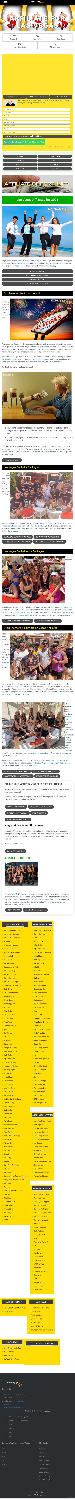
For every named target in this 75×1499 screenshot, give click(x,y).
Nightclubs (20, 164)
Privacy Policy (10, 147)
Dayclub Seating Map (45, 1480)
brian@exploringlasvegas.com (35, 910)
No (41, 136)
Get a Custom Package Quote (47, 537)
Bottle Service (55, 156)
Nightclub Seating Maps (46, 1476)
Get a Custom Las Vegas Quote (16, 771)
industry (36, 261)
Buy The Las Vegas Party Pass (45, 771)
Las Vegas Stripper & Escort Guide (17, 776)
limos (67, 523)
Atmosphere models (40, 753)
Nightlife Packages (14, 97)
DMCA (3, 1449)
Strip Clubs (20, 168)
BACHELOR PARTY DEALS (16, 807)
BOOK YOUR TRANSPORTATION (18, 819)
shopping (8, 612)
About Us (4, 1464)
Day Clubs (42, 1453)
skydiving (41, 526)
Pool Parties (54, 164)
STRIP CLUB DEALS (39, 813)
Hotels (11, 1417)
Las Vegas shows (64, 357)
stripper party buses (9, 526)
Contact (4, 1461)
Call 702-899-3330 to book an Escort (49, 542)
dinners (21, 615)
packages (5, 662)
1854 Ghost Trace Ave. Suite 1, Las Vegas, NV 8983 (14, 1396)
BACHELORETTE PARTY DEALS (41, 807)
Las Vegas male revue (61, 612)
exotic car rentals (38, 362)
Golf (10, 1436)
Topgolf (13, 528)
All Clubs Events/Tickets (37, 97)
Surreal (12, 894)
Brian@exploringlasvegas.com (13, 1407)
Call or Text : (8, 1401)
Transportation (25, 1417)
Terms (3, 1457)
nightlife (19, 261)
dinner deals (34, 523)
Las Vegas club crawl (55, 760)
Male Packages (43, 1468)
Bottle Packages (44, 1472)
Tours (10, 1425)
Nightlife (11, 1429)
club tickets (59, 763)
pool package (18, 612)
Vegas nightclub (31, 612)
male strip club (45, 612)
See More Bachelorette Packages (17, 621)
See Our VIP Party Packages (47, 776)
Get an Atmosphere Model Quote (17, 542)
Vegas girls (55, 753)
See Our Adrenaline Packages (37, 275)
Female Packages (44, 1464)
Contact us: (7, 1405)
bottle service (30, 615)
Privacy (4, 1453)
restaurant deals (11, 359)
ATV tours (49, 362)
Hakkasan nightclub (41, 899)
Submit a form (22, 263)
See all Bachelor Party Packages (17, 537)
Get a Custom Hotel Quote (37, 284)
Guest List (20, 156)
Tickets (54, 160)
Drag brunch (67, 610)
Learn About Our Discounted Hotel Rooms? (18, 136)
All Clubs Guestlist (61, 97)
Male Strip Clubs (44, 1461)
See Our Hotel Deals (37, 280)
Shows (11, 1421)
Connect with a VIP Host (15, 851)
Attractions (24, 1421)
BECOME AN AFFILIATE (37, 271)
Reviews (55, 168)
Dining (11, 1433)
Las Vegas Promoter (46, 763)
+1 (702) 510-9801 (13, 910)
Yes (35, 136)
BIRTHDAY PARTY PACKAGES (17, 813)
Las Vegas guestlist (25, 763)
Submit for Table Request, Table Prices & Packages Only (24, 142)
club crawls (20, 528)
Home (5, 11)
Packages (20, 160)
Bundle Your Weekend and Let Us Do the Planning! (33, 784)
